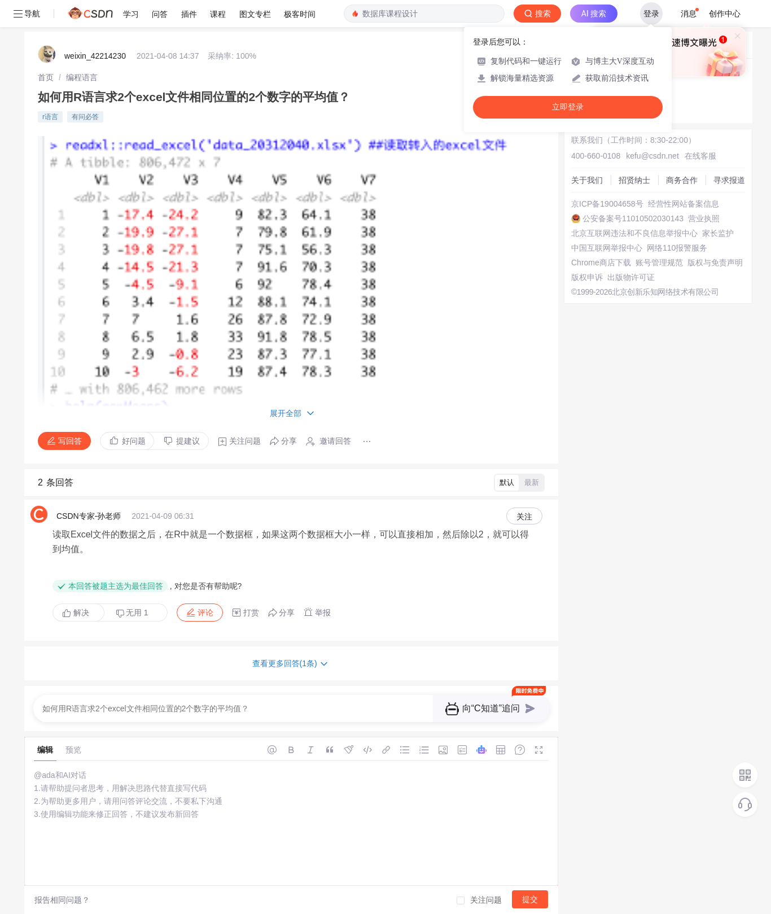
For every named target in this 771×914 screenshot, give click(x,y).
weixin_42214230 (95, 55)
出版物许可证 (631, 277)
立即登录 (568, 107)
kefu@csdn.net (652, 155)
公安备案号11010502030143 (633, 218)
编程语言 (82, 77)
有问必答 (85, 117)
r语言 (50, 117)
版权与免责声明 (715, 262)
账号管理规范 (659, 262)
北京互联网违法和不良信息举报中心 (634, 233)
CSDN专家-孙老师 (88, 516)
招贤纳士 (634, 180)
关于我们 (587, 180)
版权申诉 (587, 277)
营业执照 (704, 218)
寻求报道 (729, 180)
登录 (651, 13)
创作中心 (725, 13)
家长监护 (718, 233)
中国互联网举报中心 (606, 247)
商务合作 (682, 180)
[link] (46, 77)
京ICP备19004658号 (607, 203)
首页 (46, 77)
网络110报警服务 (677, 247)
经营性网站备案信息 (683, 203)
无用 (132, 613)
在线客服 (700, 155)
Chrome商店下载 (601, 262)
